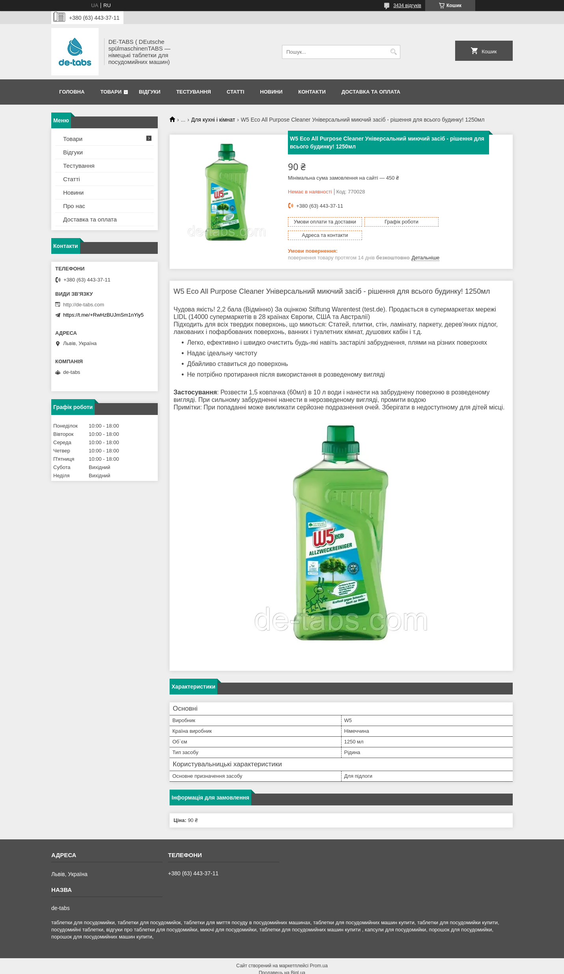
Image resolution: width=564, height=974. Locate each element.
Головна (71, 92)
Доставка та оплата (371, 92)
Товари (110, 92)
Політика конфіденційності (322, 966)
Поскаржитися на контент (261, 966)
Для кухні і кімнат (213, 119)
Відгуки (150, 92)
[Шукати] (393, 52)
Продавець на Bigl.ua (282, 959)
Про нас (74, 206)
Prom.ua (319, 952)
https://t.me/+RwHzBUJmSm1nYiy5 (103, 315)
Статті (235, 92)
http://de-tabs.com (83, 305)
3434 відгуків (407, 5)
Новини (271, 92)
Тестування (193, 92)
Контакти (312, 92)
